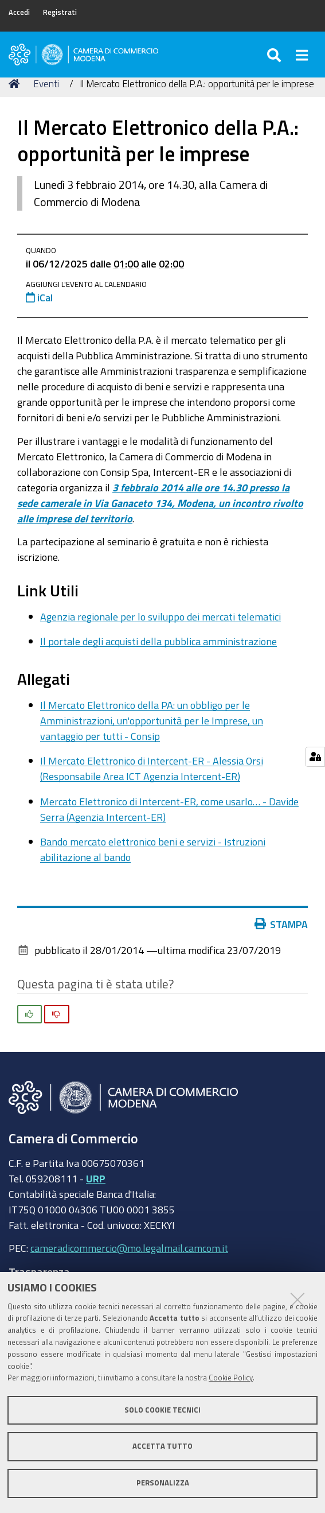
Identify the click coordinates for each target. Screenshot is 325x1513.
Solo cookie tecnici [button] (162, 1410)
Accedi (19, 12)
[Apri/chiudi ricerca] (276, 54)
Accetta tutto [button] (162, 1446)
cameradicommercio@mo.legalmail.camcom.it (129, 1248)
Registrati (60, 12)
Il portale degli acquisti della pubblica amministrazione (158, 641)
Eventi (46, 83)
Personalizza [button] (162, 1483)
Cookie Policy (231, 1378)
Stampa (284, 924)
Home (16, 83)
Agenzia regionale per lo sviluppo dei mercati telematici (160, 616)
